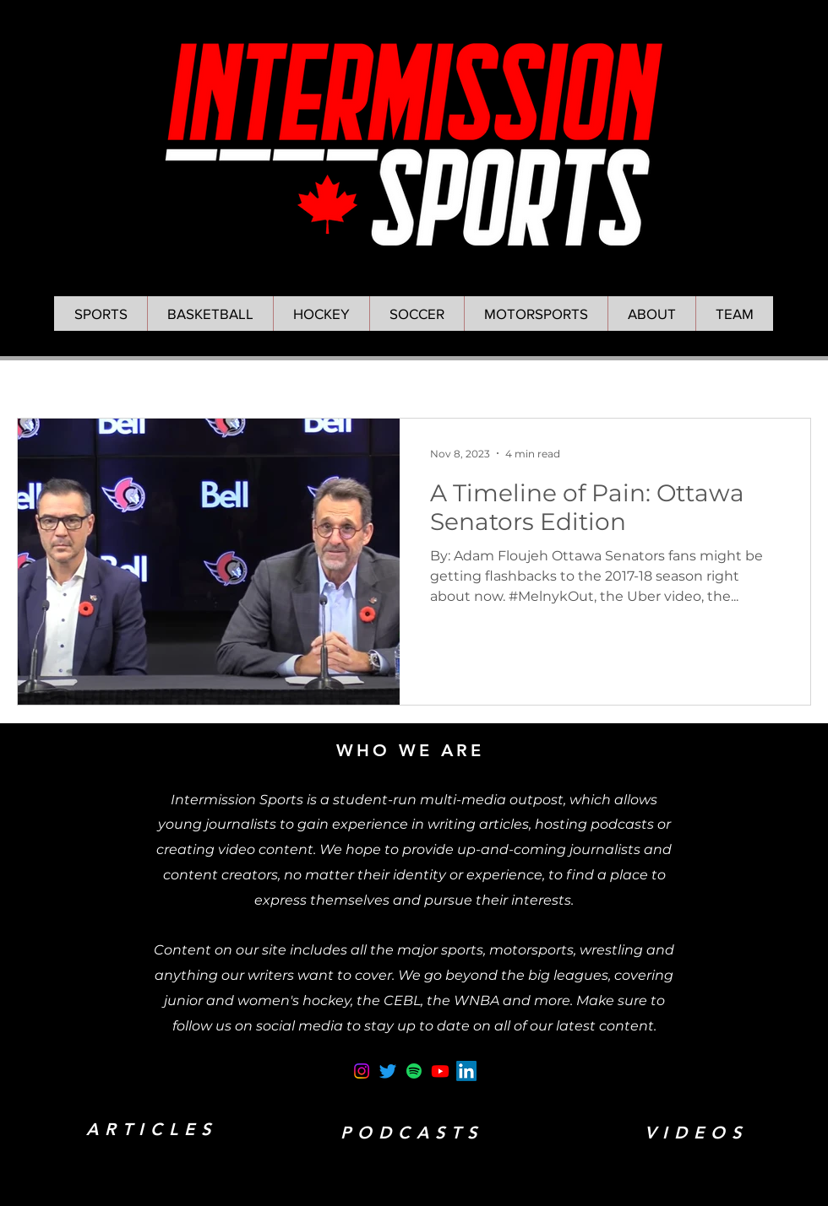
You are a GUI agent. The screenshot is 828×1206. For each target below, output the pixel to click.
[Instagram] (361, 1071)
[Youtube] (440, 1071)
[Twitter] (388, 1071)
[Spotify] (414, 1071)
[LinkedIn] (466, 1071)
